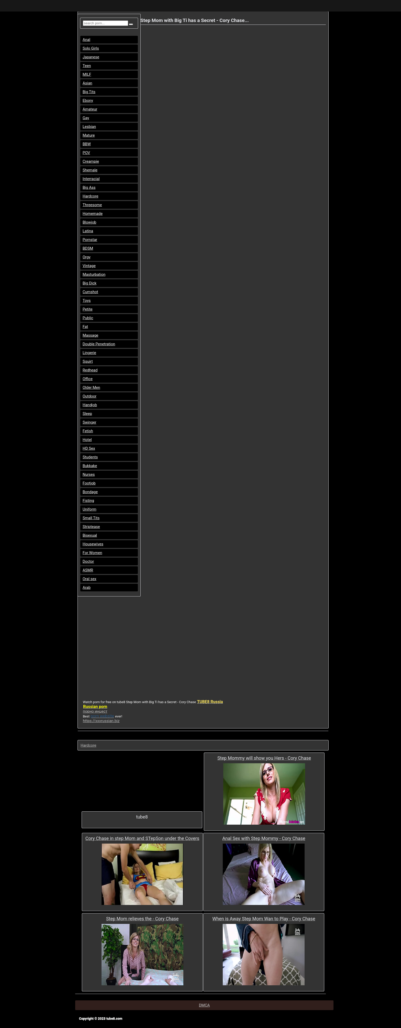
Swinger (89, 422)
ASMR (88, 570)
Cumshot (90, 292)
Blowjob (89, 222)
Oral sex (89, 579)
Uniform (89, 509)
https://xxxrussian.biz (101, 721)
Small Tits (91, 518)
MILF (87, 74)
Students (90, 457)
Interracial (91, 178)
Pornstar (90, 239)
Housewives (93, 544)
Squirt (88, 361)
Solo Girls (91, 48)
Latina (88, 231)
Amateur (90, 109)
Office (88, 379)
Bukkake (90, 465)
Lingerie (89, 352)
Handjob (90, 405)
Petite (88, 309)
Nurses (89, 474)
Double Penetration (99, 344)
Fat (85, 326)
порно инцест (95, 711)
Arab (87, 587)
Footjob (89, 483)
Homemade (93, 213)
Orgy (87, 257)
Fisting (88, 500)
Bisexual (90, 535)
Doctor (88, 561)
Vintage (89, 265)
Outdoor (89, 396)
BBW (87, 144)
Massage (90, 335)
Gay (86, 118)
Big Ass (89, 187)
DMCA (204, 1005)
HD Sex (89, 448)
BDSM (88, 248)
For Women (92, 552)
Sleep (87, 413)
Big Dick (89, 283)
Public (88, 318)
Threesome (92, 205)
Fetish (88, 431)
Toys (87, 300)
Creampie (91, 161)
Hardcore (90, 196)
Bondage (90, 492)
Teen (87, 65)
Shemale (90, 170)
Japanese (91, 57)
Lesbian (89, 126)
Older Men (91, 387)
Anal (86, 39)
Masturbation (94, 274)
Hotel (87, 439)
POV (86, 152)
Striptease (91, 526)
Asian (87, 83)
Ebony (88, 100)
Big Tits (89, 92)
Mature (89, 135)
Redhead (90, 370)
